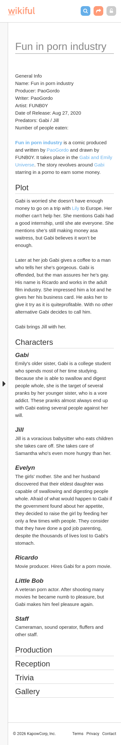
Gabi (100, 164)
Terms (78, 733)
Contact (109, 733)
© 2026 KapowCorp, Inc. (34, 733)
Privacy (92, 733)
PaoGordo (58, 150)
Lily (75, 208)
